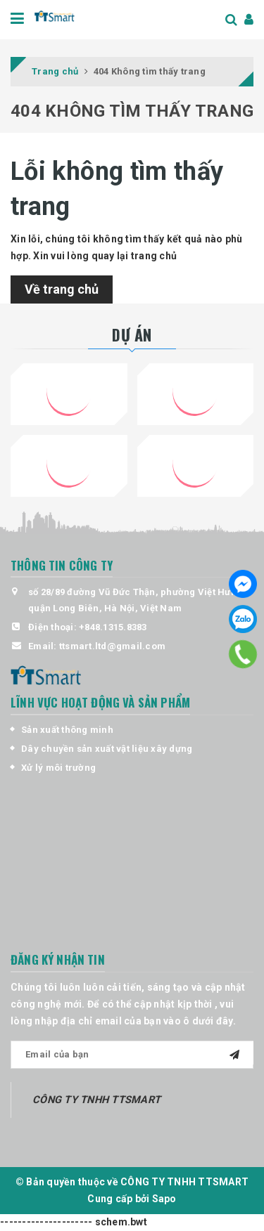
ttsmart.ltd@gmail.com (112, 646)
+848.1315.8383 (113, 627)
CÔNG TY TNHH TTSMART (96, 1099)
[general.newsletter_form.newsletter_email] (132, 1055)
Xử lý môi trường (58, 767)
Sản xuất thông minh (67, 729)
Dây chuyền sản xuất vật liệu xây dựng (106, 748)
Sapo (164, 1198)
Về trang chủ (62, 289)
